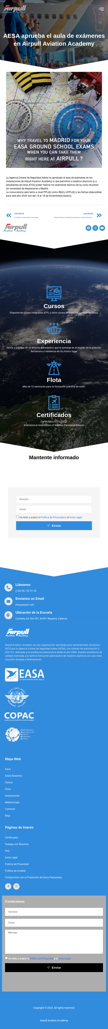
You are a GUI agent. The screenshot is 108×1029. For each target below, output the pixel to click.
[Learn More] (20, 588)
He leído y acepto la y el (50, 517)
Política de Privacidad (53, 517)
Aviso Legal (75, 517)
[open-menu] (101, 9)
